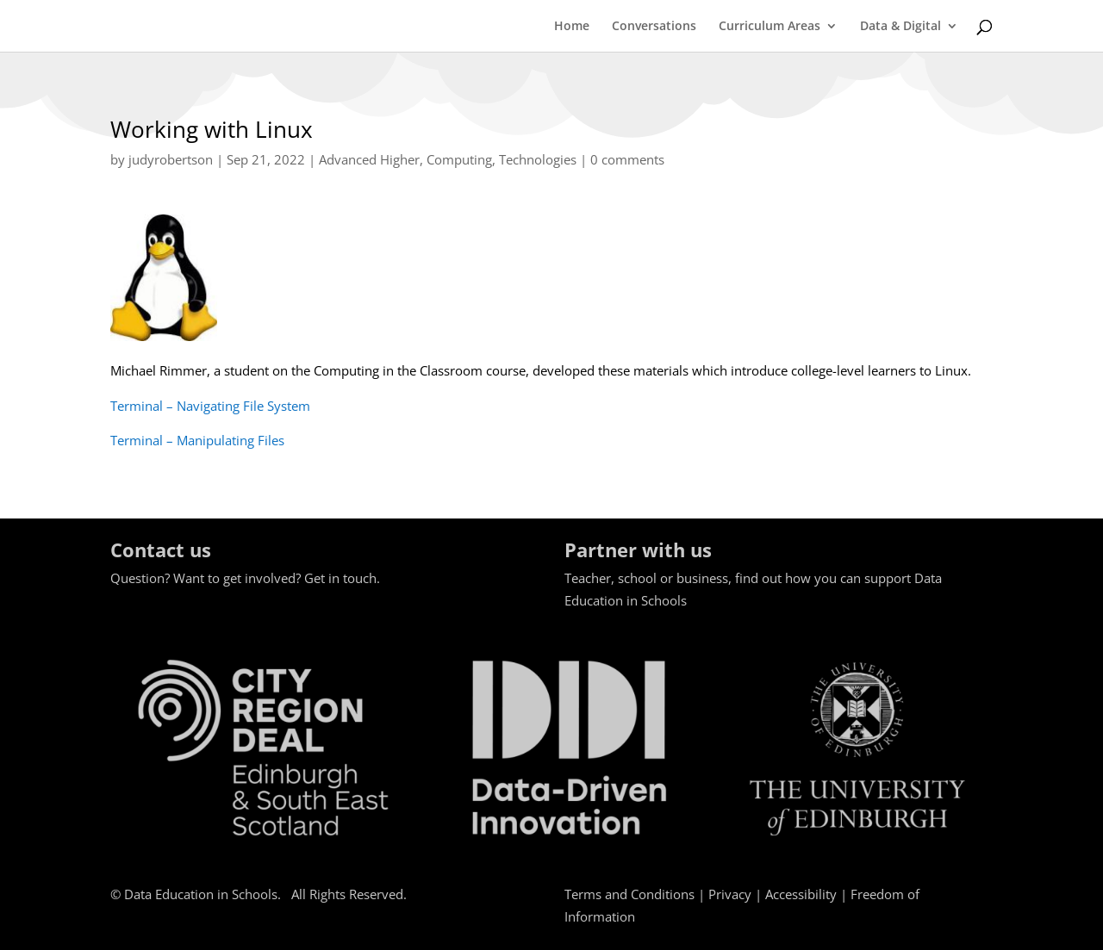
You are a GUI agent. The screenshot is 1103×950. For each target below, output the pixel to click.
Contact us (160, 549)
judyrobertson (170, 159)
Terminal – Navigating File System (210, 405)
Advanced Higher (369, 159)
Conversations (654, 27)
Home (571, 27)
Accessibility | (808, 894)
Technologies (537, 159)
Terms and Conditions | (636, 894)
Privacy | (736, 894)
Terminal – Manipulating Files (197, 440)
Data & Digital (900, 27)
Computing (459, 159)
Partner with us (638, 549)
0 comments (627, 159)
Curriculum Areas (769, 27)
